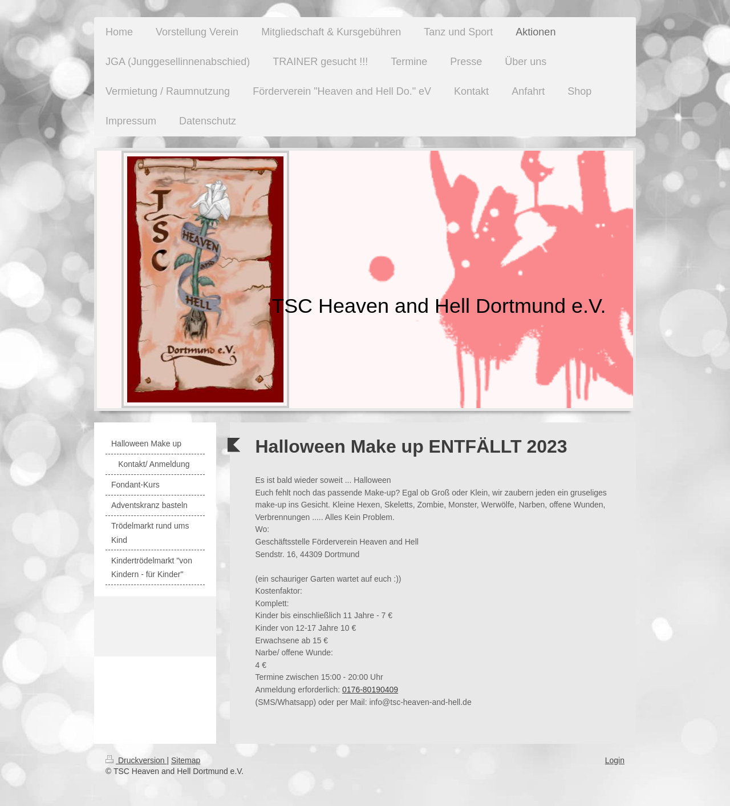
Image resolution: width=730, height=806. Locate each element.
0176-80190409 (370, 689)
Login (614, 760)
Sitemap (185, 760)
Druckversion (136, 760)
